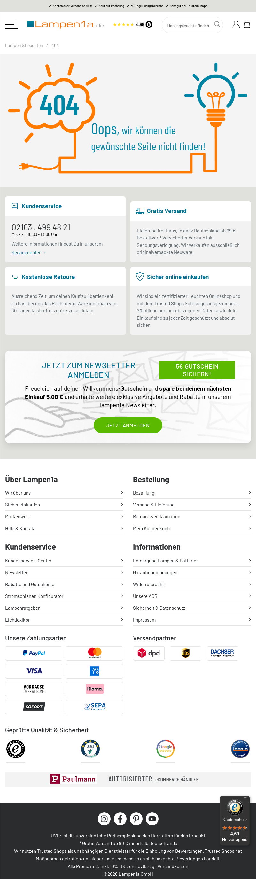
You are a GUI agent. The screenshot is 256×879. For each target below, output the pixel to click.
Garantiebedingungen (155, 572)
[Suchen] (192, 25)
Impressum (144, 620)
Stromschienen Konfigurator (34, 596)
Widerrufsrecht (148, 584)
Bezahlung (143, 493)
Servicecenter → (29, 252)
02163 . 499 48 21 (41, 227)
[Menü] (246, 799)
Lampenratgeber (22, 608)
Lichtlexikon (18, 620)
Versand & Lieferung (154, 504)
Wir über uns (18, 493)
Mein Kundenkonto (152, 528)
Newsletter (16, 572)
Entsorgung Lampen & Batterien (166, 560)
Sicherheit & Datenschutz (159, 608)
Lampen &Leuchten (24, 45)
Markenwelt (17, 516)
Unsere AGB (145, 596)
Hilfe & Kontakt (20, 528)
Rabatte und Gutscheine (29, 584)
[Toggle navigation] (11, 24)
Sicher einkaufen (22, 504)
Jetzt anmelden (128, 425)
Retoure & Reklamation (156, 516)
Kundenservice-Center (28, 560)
